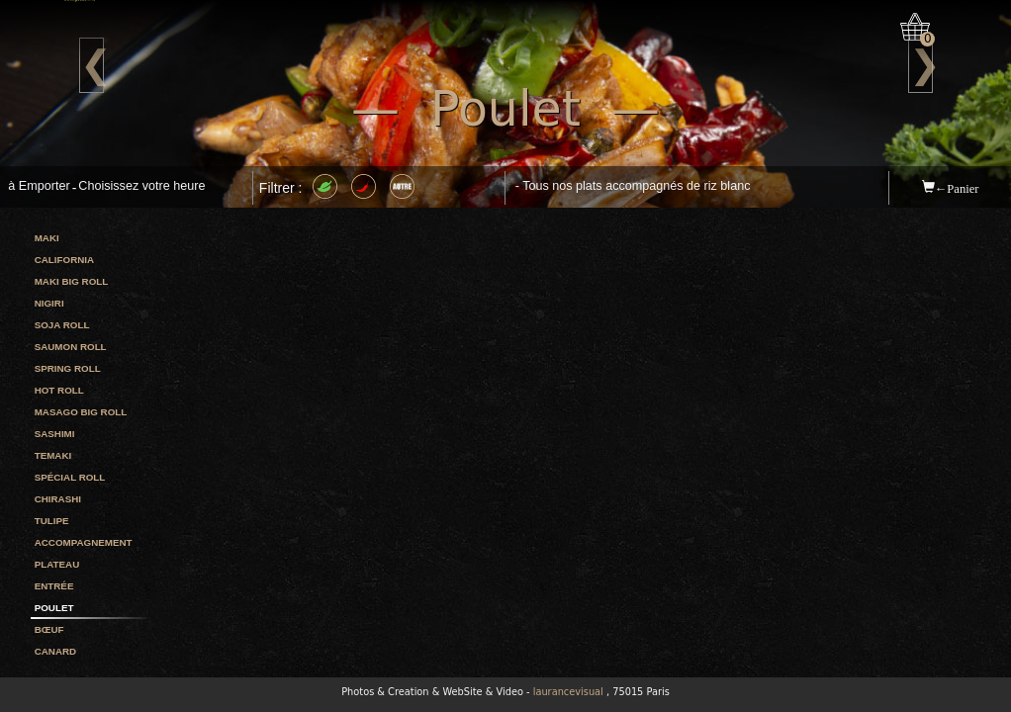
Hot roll (59, 390)
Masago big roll (81, 411)
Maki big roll (72, 281)
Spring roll (68, 368)
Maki (47, 237)
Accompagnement (84, 542)
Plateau (57, 564)
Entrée (54, 585)
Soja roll (62, 324)
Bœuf (49, 629)
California (64, 259)
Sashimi (55, 433)
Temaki (53, 455)
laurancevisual (568, 691)
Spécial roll (70, 477)
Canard (55, 651)
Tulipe (52, 520)
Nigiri (49, 303)
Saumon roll (71, 346)
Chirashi (58, 498)
